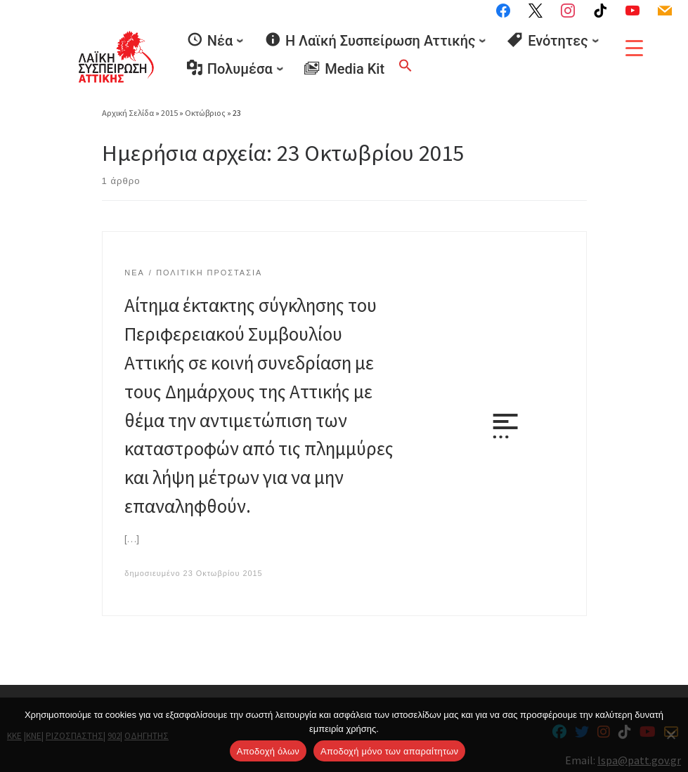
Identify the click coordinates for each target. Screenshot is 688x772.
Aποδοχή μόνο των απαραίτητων (389, 751)
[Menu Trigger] (634, 48)
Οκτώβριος (205, 110)
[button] (405, 63)
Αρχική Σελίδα (128, 110)
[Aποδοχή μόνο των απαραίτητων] (670, 735)
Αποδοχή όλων (268, 751)
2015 (169, 110)
